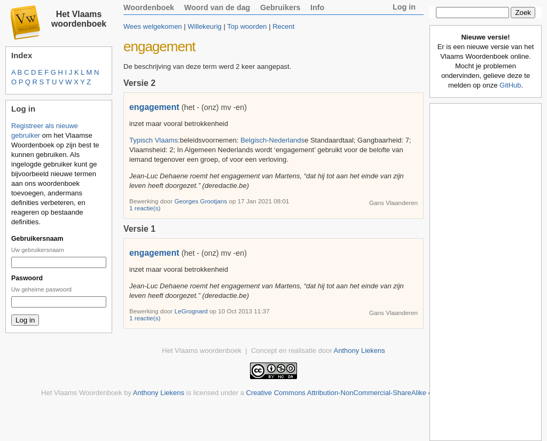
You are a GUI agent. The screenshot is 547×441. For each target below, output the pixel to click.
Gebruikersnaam (37, 238)
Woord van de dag (217, 7)
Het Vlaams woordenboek (78, 19)
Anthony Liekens (359, 350)
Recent (283, 26)
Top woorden (247, 26)
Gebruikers (280, 7)
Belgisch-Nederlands (272, 140)
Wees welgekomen (152, 26)
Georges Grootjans (201, 201)
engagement (154, 107)
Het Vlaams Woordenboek (81, 393)
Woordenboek (148, 7)
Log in (404, 7)
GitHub (510, 85)
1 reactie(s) (144, 207)
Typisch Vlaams (153, 140)
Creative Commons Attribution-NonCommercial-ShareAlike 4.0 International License (375, 393)
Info (317, 7)
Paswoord (27, 278)
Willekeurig (204, 26)
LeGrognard (191, 311)
